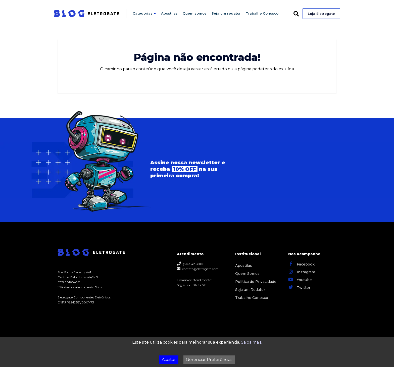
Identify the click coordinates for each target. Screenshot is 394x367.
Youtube (300, 279)
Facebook (301, 263)
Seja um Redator (250, 289)
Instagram (301, 271)
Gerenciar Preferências (209, 359)
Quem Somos (247, 273)
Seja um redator (226, 13)
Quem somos (195, 13)
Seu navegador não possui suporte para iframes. (278, 170)
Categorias (143, 13)
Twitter (299, 287)
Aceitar (169, 359)
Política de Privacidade (255, 281)
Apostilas (169, 13)
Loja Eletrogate (321, 14)
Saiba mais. (251, 342)
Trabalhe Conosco (262, 13)
